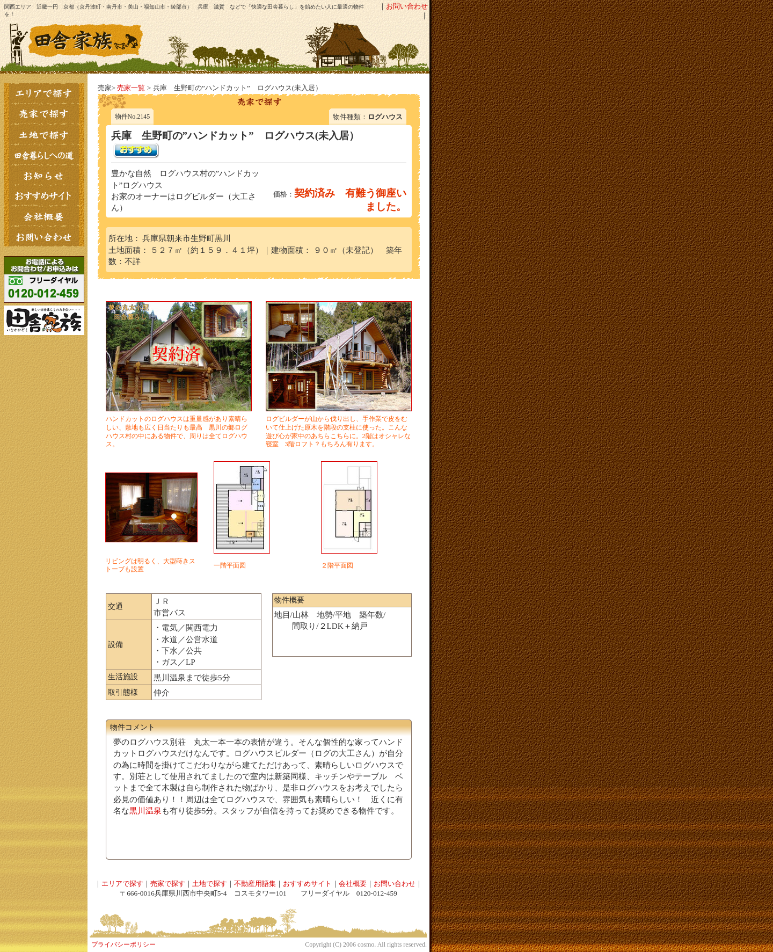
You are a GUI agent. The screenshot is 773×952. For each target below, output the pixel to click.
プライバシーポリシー (123, 944)
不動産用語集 (255, 884)
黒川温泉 (145, 810)
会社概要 (353, 884)
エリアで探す (122, 884)
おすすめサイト (307, 884)
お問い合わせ (407, 6)
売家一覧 (131, 88)
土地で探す (209, 884)
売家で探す (167, 884)
